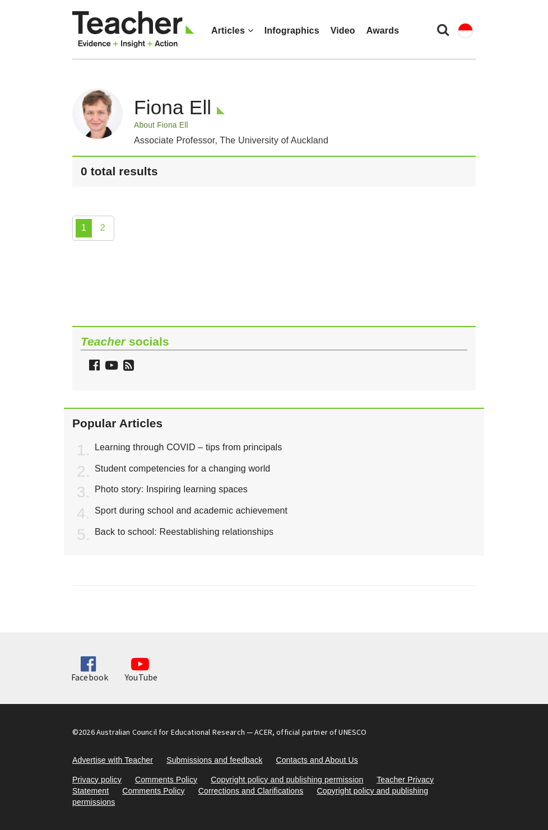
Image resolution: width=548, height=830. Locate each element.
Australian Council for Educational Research (170, 732)
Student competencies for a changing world (182, 468)
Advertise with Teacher (112, 760)
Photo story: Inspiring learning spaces (171, 489)
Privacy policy (97, 779)
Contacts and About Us (317, 760)
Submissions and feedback (214, 760)
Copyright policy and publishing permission (287, 779)
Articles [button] (232, 30)
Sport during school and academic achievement (191, 510)
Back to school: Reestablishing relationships (184, 532)
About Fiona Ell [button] (161, 124)
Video (343, 30)
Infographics (291, 30)
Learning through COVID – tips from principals (188, 447)
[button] (127, 366)
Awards (382, 30)
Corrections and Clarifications (251, 790)
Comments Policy (166, 779)
